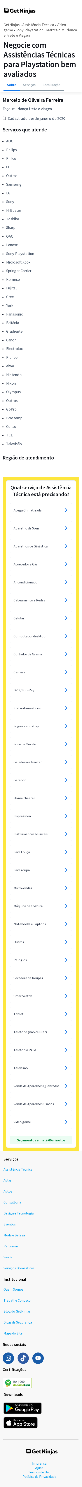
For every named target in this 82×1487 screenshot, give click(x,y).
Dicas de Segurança (17, 1322)
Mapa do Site (13, 1333)
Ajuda (39, 1467)
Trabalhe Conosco (17, 1300)
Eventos (9, 1224)
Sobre (11, 85)
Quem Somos (13, 1289)
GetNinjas (11, 24)
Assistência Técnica (38, 24)
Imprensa (39, 1463)
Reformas (10, 1246)
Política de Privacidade (39, 1476)
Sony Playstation (30, 29)
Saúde (7, 1257)
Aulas (7, 1180)
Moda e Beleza (14, 1235)
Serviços (29, 85)
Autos (7, 1191)
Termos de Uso (39, 1472)
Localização (52, 85)
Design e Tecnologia (18, 1213)
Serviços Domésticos (19, 1268)
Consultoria (12, 1202)
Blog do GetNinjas (17, 1311)
